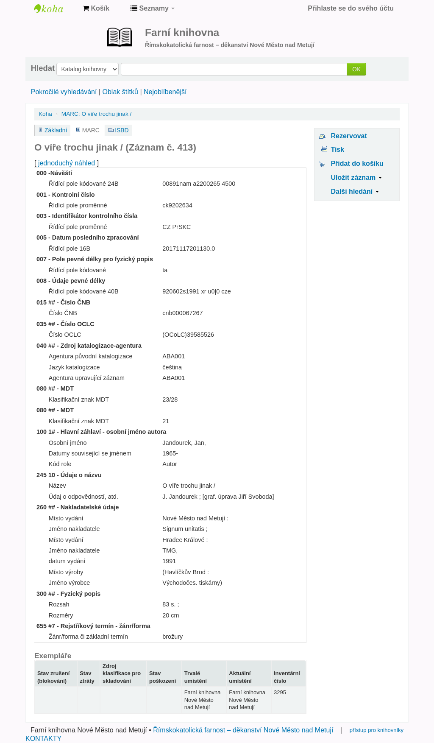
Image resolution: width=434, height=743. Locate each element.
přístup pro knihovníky (376, 730)
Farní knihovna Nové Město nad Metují (55, 8)
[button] (96, 8)
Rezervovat (349, 136)
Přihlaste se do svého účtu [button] (351, 8)
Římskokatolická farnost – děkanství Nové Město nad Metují (243, 730)
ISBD (121, 130)
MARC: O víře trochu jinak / (96, 114)
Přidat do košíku (357, 163)
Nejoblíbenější (165, 91)
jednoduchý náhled (66, 163)
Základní (56, 130)
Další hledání (354, 191)
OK (356, 69)
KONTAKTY (43, 738)
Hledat (43, 68)
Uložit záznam (356, 177)
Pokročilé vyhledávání (64, 91)
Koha (45, 114)
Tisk (337, 149)
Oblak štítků (120, 91)
